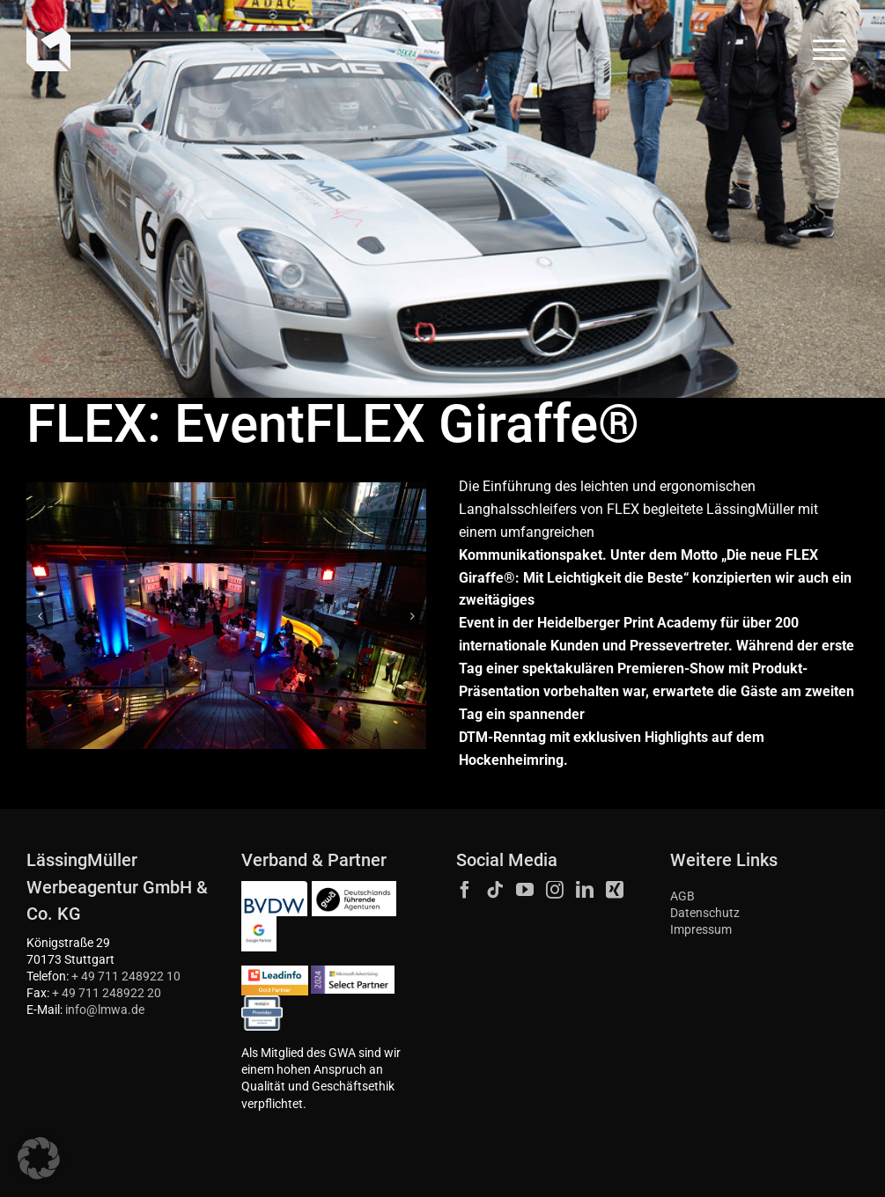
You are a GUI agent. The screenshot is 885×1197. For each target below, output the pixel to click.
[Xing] (614, 890)
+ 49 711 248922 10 (126, 976)
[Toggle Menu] (829, 49)
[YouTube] (525, 890)
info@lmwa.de (104, 1009)
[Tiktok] (495, 890)
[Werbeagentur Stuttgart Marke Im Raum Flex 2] (226, 615)
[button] (39, 616)
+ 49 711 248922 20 (106, 993)
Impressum (701, 929)
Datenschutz (705, 913)
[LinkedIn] (585, 890)
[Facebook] (465, 890)
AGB (682, 896)
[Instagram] (555, 890)
